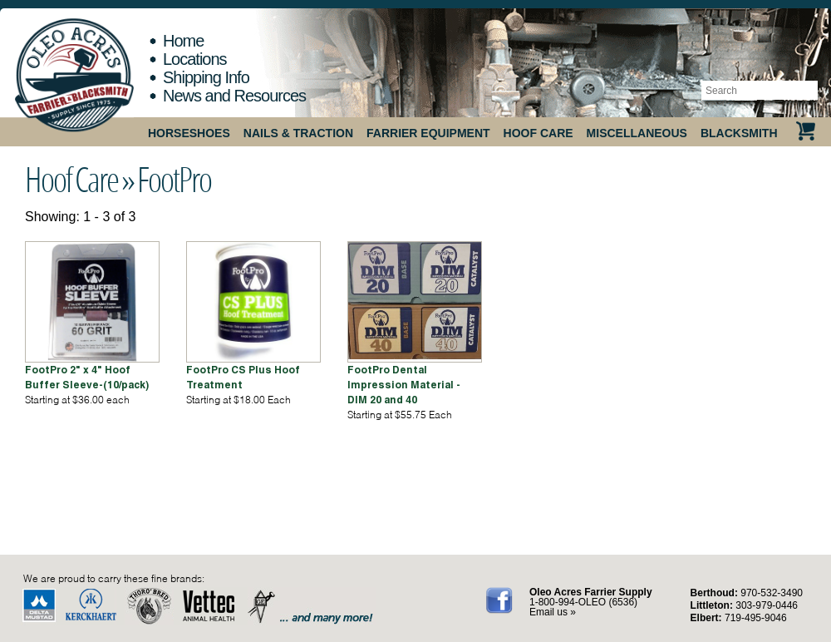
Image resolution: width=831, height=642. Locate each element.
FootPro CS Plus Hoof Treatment (243, 377)
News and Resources (234, 95)
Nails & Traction (298, 133)
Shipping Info (206, 77)
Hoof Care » (79, 178)
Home (183, 41)
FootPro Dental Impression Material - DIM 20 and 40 (403, 384)
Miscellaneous (637, 133)
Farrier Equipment (428, 133)
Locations (195, 59)
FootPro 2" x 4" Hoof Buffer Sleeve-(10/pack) (87, 377)
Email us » (552, 612)
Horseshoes (189, 133)
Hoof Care (538, 133)
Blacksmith (739, 133)
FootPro (174, 178)
